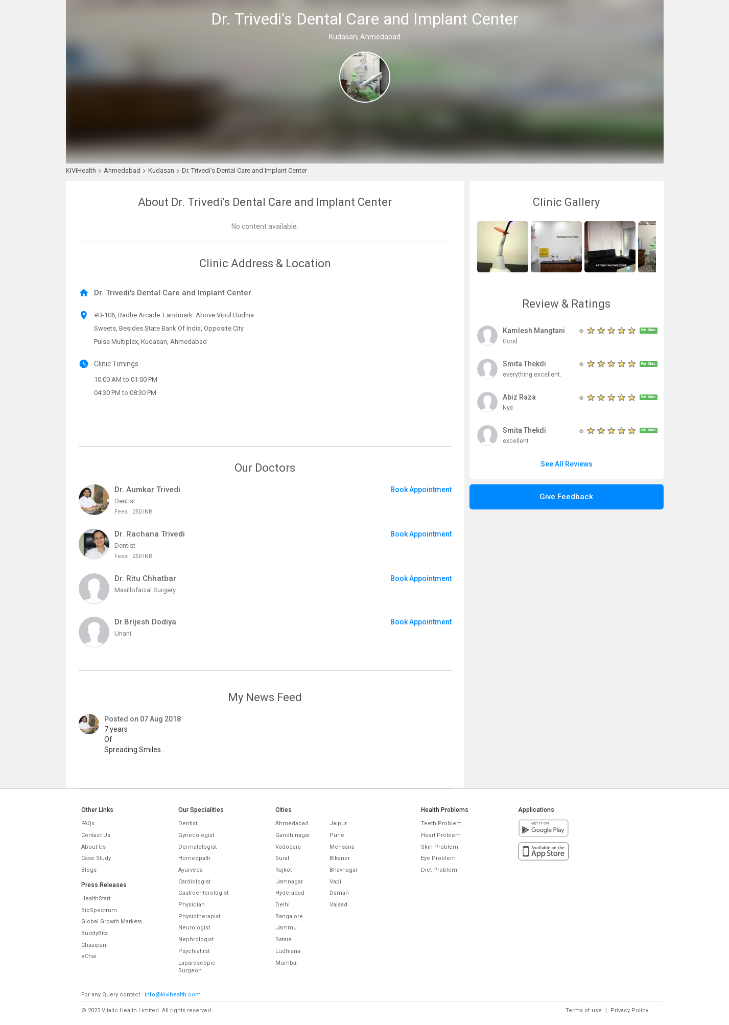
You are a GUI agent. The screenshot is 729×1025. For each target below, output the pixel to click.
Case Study (96, 858)
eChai (89, 956)
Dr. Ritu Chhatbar (145, 578)
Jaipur (338, 823)
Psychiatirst (193, 951)
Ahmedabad (292, 823)
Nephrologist (196, 939)
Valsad (338, 904)
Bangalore (289, 916)
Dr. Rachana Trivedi (149, 534)
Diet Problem (439, 870)
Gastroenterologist (203, 893)
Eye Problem (438, 858)
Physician (191, 904)
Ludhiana (287, 951)
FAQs (88, 823)
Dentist (187, 823)
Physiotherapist (199, 916)
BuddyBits (94, 933)
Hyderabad (289, 893)
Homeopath (194, 858)
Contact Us (95, 835)
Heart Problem (441, 835)
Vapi (335, 881)
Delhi (282, 904)
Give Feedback (566, 496)
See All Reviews (566, 464)
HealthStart (95, 898)
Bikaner (340, 858)
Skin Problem (439, 847)
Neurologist (194, 927)
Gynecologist (196, 835)
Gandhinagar (292, 835)
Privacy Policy (629, 1010)
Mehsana (342, 847)
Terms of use (584, 1010)
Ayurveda (190, 870)
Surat (282, 858)
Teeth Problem (441, 823)
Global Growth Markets (111, 921)
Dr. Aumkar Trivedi (147, 489)
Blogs (89, 870)
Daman (339, 893)
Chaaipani (94, 945)
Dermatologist (197, 847)
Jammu (286, 927)
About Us (93, 847)
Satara (283, 939)
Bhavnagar (344, 870)
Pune (337, 835)
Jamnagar (289, 881)
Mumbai (286, 963)
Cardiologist (194, 881)
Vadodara (288, 847)
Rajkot (283, 870)
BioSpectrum (99, 910)
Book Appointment (421, 489)
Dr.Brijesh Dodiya (145, 621)
